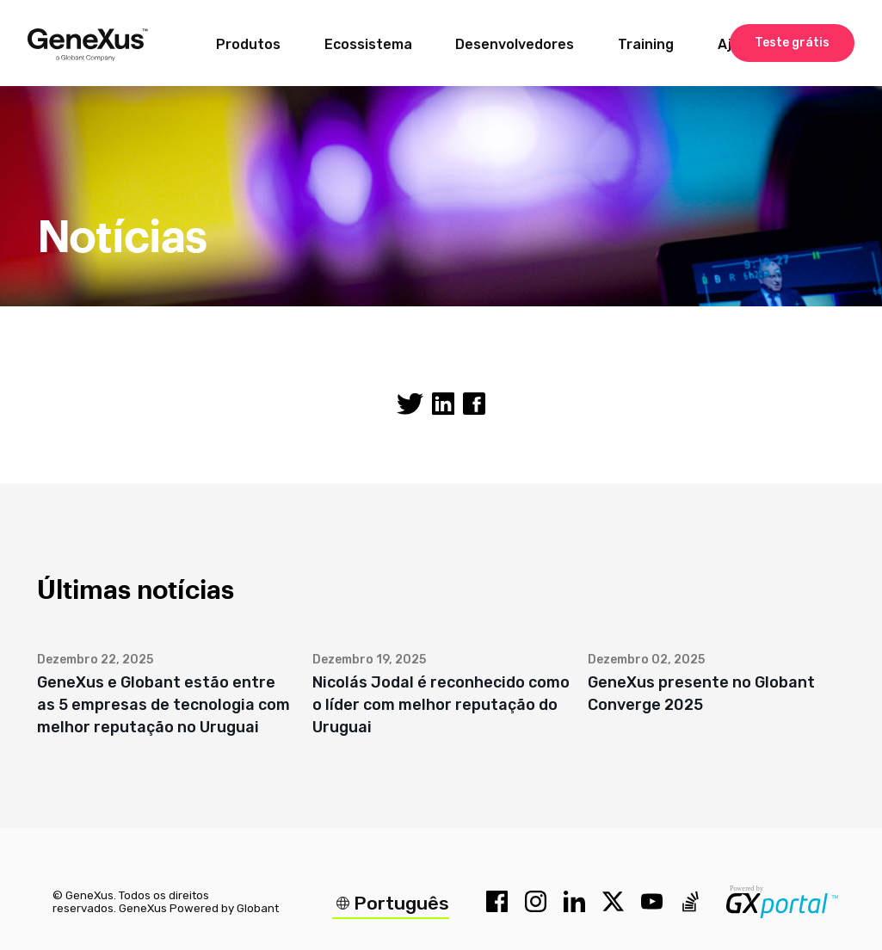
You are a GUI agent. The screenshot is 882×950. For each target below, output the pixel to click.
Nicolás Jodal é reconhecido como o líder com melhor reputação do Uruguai (441, 705)
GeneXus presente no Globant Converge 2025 (701, 693)
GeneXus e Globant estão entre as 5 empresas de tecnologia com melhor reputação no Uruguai (163, 705)
